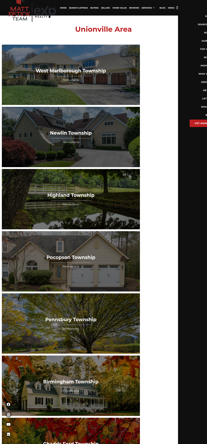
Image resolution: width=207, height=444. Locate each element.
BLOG (163, 8)
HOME (63, 8)
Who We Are (14, 164)
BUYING (94, 8)
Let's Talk (190, 8)
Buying (11, 146)
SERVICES (148, 8)
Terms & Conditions (77, 210)
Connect (12, 169)
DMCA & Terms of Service (176, 264)
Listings (11, 142)
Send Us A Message (133, 184)
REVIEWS (134, 8)
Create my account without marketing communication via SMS (117, 210)
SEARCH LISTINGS (78, 8)
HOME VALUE (119, 8)
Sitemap (197, 264)
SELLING (105, 8)
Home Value (14, 160)
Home (10, 137)
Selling (11, 151)
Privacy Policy (59, 210)
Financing (12, 155)
